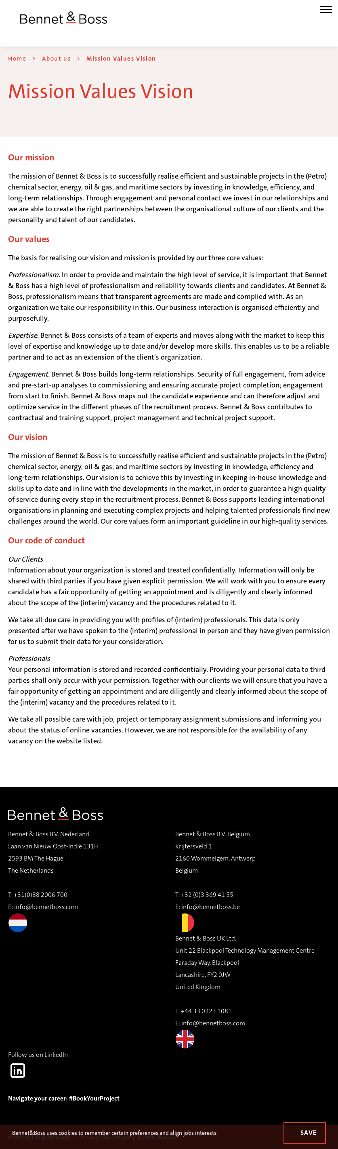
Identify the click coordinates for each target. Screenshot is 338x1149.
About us (56, 59)
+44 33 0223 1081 (206, 1011)
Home (17, 59)
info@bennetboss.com (43, 917)
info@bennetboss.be (210, 907)
